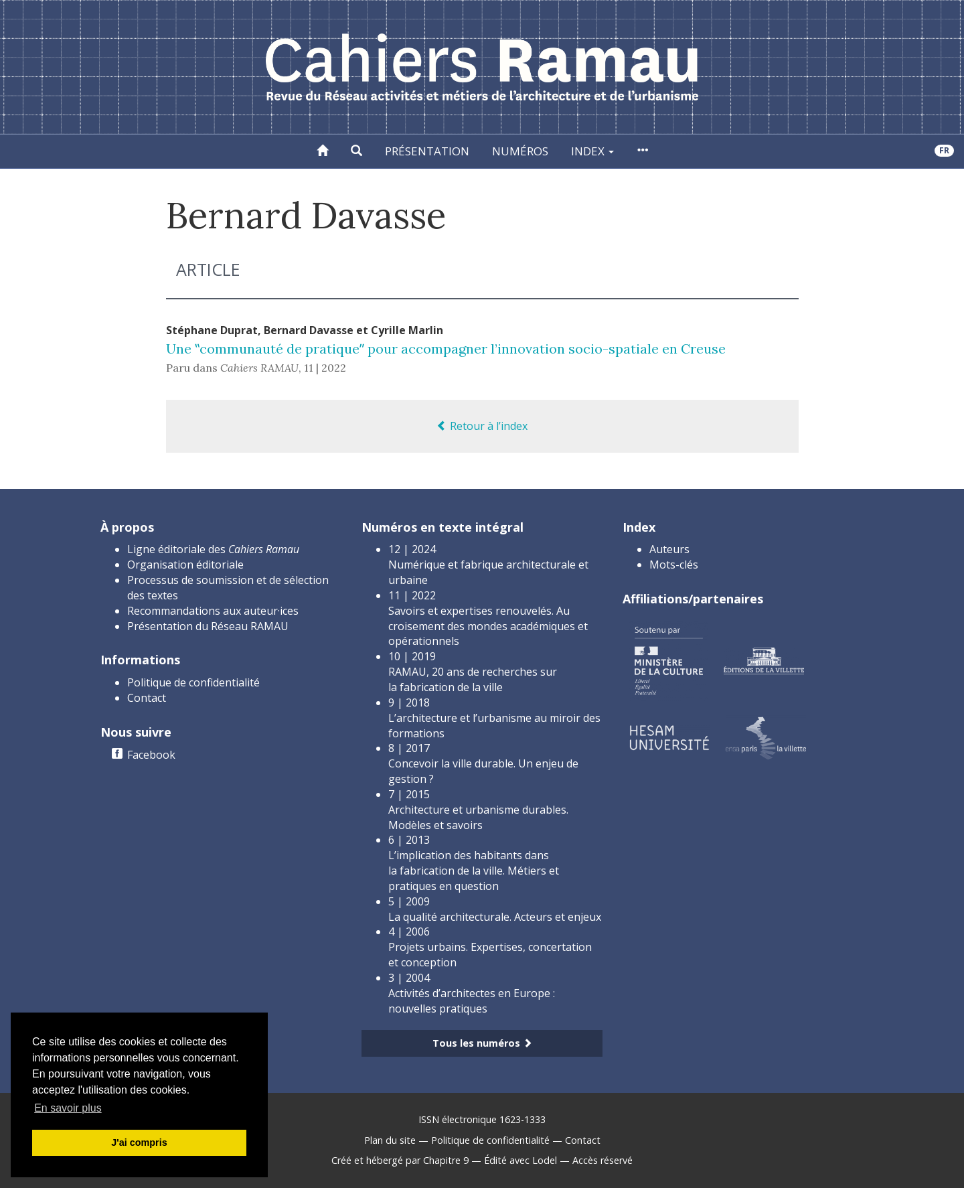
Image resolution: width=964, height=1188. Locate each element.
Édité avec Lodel (520, 1160)
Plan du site (390, 1140)
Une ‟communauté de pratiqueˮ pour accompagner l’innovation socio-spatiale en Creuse (446, 348)
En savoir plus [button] (68, 1108)
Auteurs (669, 549)
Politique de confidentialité (193, 682)
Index (592, 151)
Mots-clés (673, 564)
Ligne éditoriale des (213, 549)
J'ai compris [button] (139, 1142)
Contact (146, 697)
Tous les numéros (482, 1043)
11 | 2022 (325, 367)
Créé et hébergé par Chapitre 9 (400, 1160)
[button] (356, 151)
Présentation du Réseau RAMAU (208, 626)
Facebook (151, 754)
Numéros (520, 151)
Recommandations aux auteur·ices (213, 610)
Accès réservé (602, 1160)
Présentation (427, 151)
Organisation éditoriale (185, 564)
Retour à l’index (482, 426)
